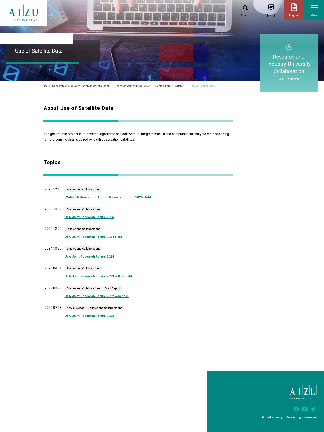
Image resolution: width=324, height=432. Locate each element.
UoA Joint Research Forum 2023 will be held (98, 276)
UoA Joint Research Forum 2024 (89, 257)
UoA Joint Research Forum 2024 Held (93, 237)
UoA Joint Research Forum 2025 (89, 217)
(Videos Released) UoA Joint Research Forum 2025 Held (108, 197)
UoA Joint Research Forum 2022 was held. (97, 296)
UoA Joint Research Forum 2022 (89, 316)
